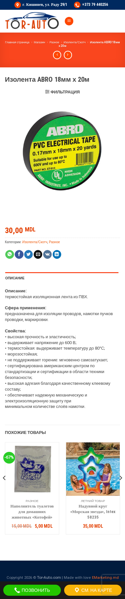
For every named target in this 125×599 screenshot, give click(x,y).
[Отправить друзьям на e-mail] (38, 254)
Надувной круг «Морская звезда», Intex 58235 (93, 512)
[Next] (120, 490)
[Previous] (4, 490)
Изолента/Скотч (74, 42)
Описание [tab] (15, 278)
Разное (54, 42)
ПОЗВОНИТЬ (32, 590)
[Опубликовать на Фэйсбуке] (19, 254)
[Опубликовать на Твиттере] (28, 254)
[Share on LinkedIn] (57, 254)
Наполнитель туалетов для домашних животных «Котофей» (32, 512)
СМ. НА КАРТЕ (93, 590)
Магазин (39, 42)
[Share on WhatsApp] (9, 254)
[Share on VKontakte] (47, 254)
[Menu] (69, 21)
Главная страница (17, 42)
